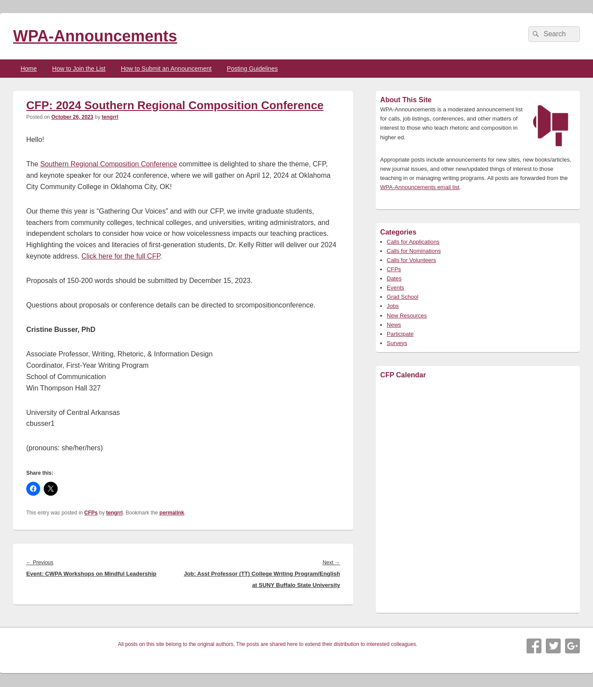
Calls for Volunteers (411, 260)
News (394, 324)
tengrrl (110, 117)
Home (29, 68)
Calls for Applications (413, 241)
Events (395, 287)
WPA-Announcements (95, 36)
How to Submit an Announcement (166, 68)
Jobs (393, 306)
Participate (400, 334)
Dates (394, 278)
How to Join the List (78, 68)
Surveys (397, 343)
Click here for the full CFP (120, 256)
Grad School (402, 296)
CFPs (91, 513)
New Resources (407, 315)
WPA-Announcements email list (419, 187)
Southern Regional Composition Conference (108, 164)
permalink (172, 513)
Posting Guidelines (252, 68)
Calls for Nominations (414, 251)
